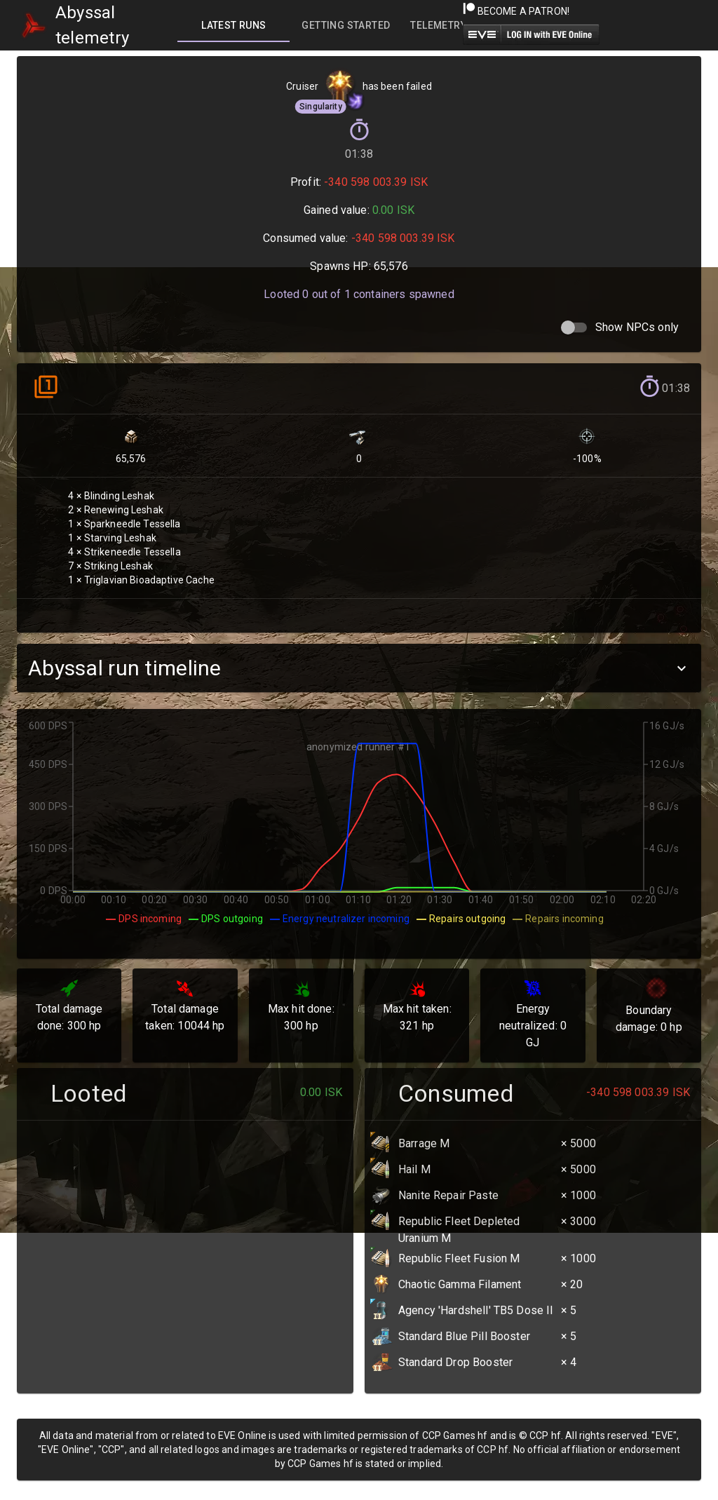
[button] (359, 668)
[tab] (233, 25)
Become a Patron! (516, 11)
